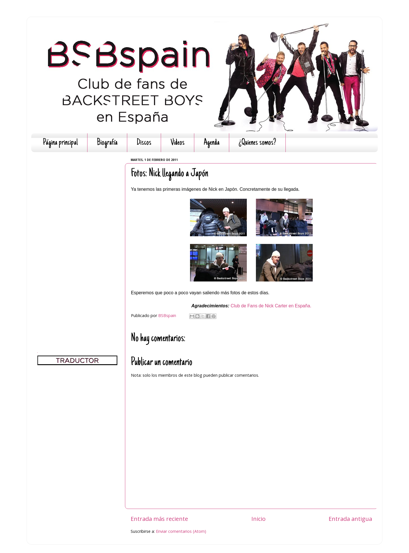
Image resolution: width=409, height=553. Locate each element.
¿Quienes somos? (257, 143)
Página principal (60, 143)
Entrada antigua (350, 519)
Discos (144, 143)
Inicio (258, 519)
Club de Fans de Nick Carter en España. (271, 305)
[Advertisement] (77, 241)
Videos (177, 143)
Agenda (212, 143)
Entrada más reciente (159, 519)
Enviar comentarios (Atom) (181, 531)
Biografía (107, 143)
